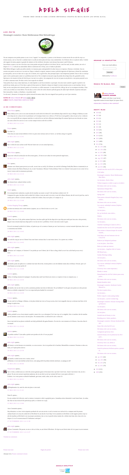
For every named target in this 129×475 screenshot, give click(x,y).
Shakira (99, 216)
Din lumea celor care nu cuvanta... (107, 186)
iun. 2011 (100, 164)
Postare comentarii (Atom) (19, 454)
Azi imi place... (101, 210)
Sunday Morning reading (104, 255)
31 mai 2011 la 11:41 (15, 390)
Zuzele (9, 190)
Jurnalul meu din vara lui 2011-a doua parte (109, 169)
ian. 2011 (100, 365)
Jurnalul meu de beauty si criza (106, 315)
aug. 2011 (101, 158)
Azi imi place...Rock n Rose (105, 180)
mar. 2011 (101, 360)
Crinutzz (9, 298)
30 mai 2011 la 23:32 (15, 337)
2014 (97, 135)
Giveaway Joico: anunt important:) (107, 268)
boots (11, 100)
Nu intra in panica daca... (104, 290)
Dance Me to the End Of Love (106, 326)
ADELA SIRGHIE (64, 10)
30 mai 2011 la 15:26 (15, 306)
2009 (97, 372)
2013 (97, 138)
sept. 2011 (101, 155)
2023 (97, 121)
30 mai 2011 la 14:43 (15, 242)
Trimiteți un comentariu (10, 437)
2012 (97, 141)
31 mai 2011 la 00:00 (15, 363)
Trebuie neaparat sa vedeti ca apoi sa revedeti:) (110, 183)
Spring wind (100, 194)
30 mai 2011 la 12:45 (15, 158)
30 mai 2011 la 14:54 (15, 280)
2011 (97, 144)
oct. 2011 (100, 152)
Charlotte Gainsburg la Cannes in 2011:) (108, 224)
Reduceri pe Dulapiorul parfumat (106, 240)
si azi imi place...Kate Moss (105, 243)
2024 (97, 118)
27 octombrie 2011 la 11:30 (18, 421)
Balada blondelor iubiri (104, 282)
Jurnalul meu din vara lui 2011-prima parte (109, 227)
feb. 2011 (100, 362)
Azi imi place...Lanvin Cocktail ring (107, 299)
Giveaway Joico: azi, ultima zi (106, 342)
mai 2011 (100, 167)
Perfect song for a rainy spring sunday (108, 296)
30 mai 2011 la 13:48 (15, 200)
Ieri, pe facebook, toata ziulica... (106, 213)
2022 (97, 124)
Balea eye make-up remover (105, 246)
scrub (31, 100)
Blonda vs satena (102, 271)
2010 (97, 369)
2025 (97, 115)
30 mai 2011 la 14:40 (15, 211)
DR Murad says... (102, 252)
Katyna (9, 128)
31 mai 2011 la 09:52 (15, 379)
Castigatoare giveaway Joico (105, 332)
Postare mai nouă (8, 450)
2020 (97, 130)
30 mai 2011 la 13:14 (15, 174)
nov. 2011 (101, 149)
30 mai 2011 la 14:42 (15, 231)
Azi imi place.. (101, 306)
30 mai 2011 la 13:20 (15, 185)
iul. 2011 (100, 161)
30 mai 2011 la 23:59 (15, 350)
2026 (97, 112)
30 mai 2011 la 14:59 (15, 293)
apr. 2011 (100, 357)
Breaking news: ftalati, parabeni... (107, 318)
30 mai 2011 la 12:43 (15, 147)
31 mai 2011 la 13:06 (15, 403)
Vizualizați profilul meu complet (106, 103)
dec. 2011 (101, 146)
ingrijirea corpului (21, 100)
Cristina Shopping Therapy (15, 205)
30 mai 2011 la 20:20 (15, 326)
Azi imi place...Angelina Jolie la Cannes (108, 249)
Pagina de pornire (46, 450)
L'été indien (100, 172)
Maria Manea (11, 110)
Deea (8, 163)
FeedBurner (113, 76)
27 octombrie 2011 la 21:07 (18, 432)
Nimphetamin (11, 369)
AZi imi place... (101, 258)
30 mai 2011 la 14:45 (15, 255)
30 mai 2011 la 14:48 (15, 269)
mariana (9, 331)
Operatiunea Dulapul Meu (104, 189)
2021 (97, 127)
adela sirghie (11, 141)
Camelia (9, 216)
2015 (97, 132)
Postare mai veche (83, 450)
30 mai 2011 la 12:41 (15, 123)
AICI (10, 66)
